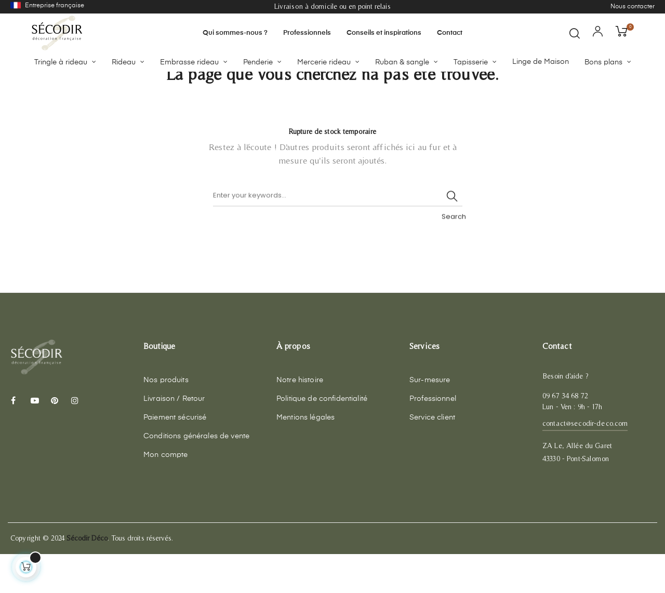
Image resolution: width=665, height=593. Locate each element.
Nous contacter (632, 7)
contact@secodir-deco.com (585, 462)
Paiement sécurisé (174, 456)
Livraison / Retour (174, 437)
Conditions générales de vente (196, 475)
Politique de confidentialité (321, 437)
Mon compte (165, 493)
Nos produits (166, 419)
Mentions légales (305, 456)
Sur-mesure (429, 419)
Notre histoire (299, 419)
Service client (432, 456)
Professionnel (432, 437)
